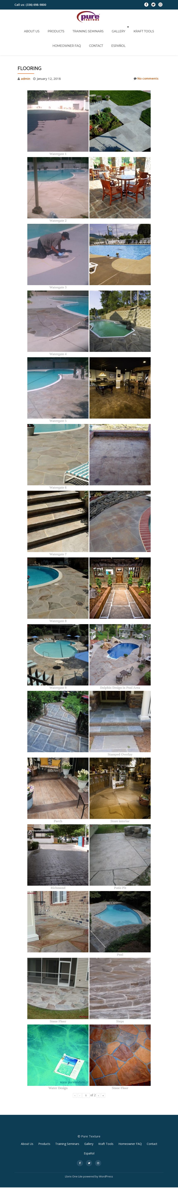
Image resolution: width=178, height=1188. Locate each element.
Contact (80, 33)
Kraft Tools (120, 27)
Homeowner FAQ (149, 27)
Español (98, 33)
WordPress (106, 1159)
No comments (145, 61)
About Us (23, 27)
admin (25, 61)
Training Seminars (70, 27)
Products (43, 27)
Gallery (97, 27)
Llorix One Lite (74, 1159)
